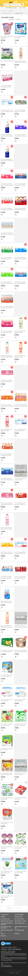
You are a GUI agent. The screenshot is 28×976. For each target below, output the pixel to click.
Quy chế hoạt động (19, 914)
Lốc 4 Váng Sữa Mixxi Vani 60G (7, 61)
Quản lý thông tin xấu (20, 923)
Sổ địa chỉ (17, 933)
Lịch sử (2, 933)
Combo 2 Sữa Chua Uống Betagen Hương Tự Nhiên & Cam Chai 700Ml (6, 602)
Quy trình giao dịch (5, 918)
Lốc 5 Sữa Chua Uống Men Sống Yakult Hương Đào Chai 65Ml (7, 381)
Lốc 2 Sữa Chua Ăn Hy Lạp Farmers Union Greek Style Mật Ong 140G (20, 627)
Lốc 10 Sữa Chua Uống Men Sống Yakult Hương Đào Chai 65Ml (7, 504)
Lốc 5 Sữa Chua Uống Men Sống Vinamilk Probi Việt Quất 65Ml (20, 136)
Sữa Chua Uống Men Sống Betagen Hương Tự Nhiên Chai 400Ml (20, 62)
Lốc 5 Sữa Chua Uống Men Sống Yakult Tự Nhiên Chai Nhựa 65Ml (19, 504)
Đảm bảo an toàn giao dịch (7, 921)
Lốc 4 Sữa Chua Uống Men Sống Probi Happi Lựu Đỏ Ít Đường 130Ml (6, 332)
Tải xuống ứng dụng (19, 930)
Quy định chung (18, 916)
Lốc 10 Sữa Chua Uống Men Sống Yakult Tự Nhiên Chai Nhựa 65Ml (20, 578)
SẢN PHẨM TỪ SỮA (19, 13)
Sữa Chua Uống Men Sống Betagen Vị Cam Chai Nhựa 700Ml (6, 627)
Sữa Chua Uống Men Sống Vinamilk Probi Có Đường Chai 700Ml (7, 136)
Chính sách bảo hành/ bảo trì (7, 931)
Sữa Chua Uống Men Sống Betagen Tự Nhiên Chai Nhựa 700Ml (7, 357)
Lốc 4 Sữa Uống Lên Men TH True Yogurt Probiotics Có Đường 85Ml (20, 431)
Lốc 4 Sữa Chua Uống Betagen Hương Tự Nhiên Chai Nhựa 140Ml (7, 308)
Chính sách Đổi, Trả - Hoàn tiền (21, 927)
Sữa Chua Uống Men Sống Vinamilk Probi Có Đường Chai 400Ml (7, 160)
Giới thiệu (3, 916)
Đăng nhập (3, 935)
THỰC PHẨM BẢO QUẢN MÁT (7, 13)
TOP (26, 782)
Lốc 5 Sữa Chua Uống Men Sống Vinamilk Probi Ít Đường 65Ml (20, 259)
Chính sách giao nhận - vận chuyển (6, 927)
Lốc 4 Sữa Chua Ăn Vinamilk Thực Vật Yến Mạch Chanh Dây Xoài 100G (6, 774)
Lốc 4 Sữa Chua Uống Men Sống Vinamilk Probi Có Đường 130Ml (7, 480)
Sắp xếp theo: (12, 19)
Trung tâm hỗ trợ (4, 914)
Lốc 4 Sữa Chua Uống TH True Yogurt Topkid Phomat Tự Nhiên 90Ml (7, 234)
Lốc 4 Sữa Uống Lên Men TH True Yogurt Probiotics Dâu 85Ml (20, 553)
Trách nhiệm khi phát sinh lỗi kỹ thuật (7, 924)
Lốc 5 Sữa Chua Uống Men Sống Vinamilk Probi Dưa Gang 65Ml (7, 283)
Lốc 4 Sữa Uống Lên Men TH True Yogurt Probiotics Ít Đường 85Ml (7, 111)
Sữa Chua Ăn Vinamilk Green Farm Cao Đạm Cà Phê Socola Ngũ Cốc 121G (20, 652)
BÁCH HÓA (11, 10)
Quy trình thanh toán (19, 918)
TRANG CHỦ (3, 10)
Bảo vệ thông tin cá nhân (20, 921)
